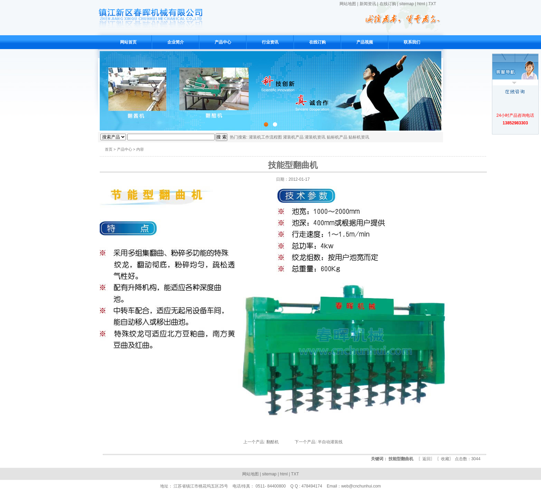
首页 (108, 149)
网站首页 (128, 42)
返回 (426, 458)
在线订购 (388, 3)
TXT (432, 3)
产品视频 (364, 42)
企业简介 (175, 42)
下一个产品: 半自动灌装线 (319, 441)
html (421, 3)
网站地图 (348, 3)
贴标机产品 (337, 137)
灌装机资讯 (315, 137)
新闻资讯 (368, 3)
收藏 (445, 458)
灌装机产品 (293, 137)
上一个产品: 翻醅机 (261, 441)
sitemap (406, 3)
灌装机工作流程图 (265, 137)
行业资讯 (270, 42)
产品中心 (223, 42)
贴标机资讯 (358, 137)
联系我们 (412, 42)
